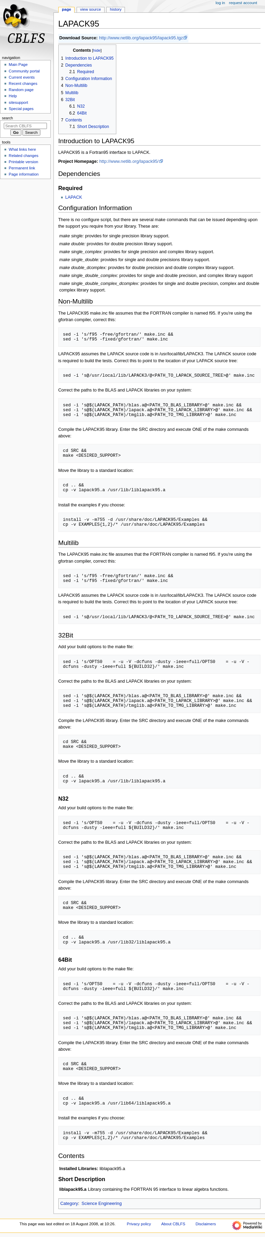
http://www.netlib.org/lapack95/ (129, 161)
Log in (220, 3)
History (116, 9)
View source (90, 9)
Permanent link (22, 168)
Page (66, 9)
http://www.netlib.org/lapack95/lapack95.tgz (141, 38)
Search (7, 118)
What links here (22, 149)
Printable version (23, 162)
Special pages (21, 109)
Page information (24, 174)
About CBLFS (173, 1224)
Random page (21, 90)
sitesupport (18, 102)
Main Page (18, 64)
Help (13, 96)
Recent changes (23, 83)
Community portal (24, 71)
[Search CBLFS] (25, 126)
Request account (243, 3)
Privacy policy (139, 1224)
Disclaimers (206, 1224)
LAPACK (73, 197)
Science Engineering (101, 1203)
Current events (22, 77)
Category (69, 1203)
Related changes (23, 156)
